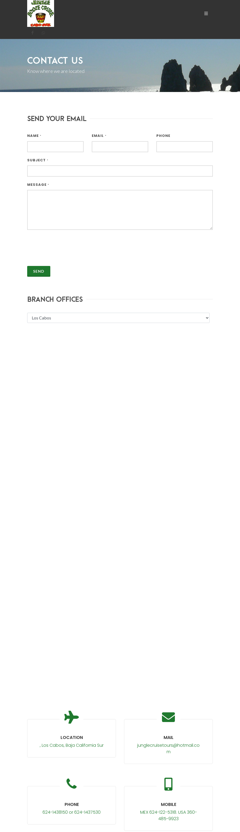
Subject (37, 160)
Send (38, 271)
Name (34, 135)
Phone (163, 135)
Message (38, 184)
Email (99, 135)
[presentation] (68, 244)
